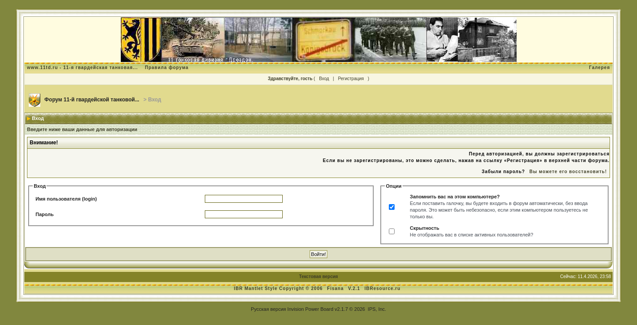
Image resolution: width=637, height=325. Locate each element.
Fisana (336, 288)
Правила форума (166, 67)
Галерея (599, 67)
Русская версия (268, 309)
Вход (324, 78)
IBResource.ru (382, 288)
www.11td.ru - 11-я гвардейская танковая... (82, 67)
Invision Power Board (311, 309)
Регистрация (351, 78)
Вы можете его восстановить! (568, 171)
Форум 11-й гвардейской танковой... (91, 100)
